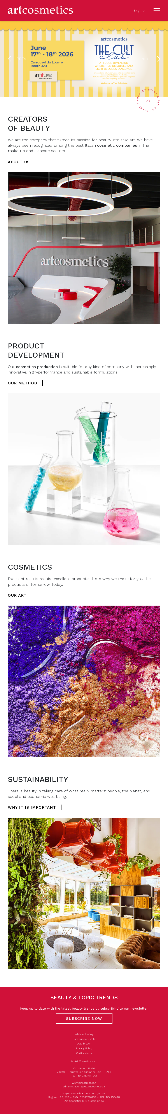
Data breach (84, 1043)
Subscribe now (84, 1018)
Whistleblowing (84, 1034)
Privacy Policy (84, 1048)
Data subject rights (84, 1039)
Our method (22, 383)
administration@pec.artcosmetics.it (84, 1086)
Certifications (84, 1053)
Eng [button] (137, 10)
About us (19, 162)
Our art (17, 595)
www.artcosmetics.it (84, 1082)
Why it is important (32, 807)
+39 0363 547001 (86, 1075)
